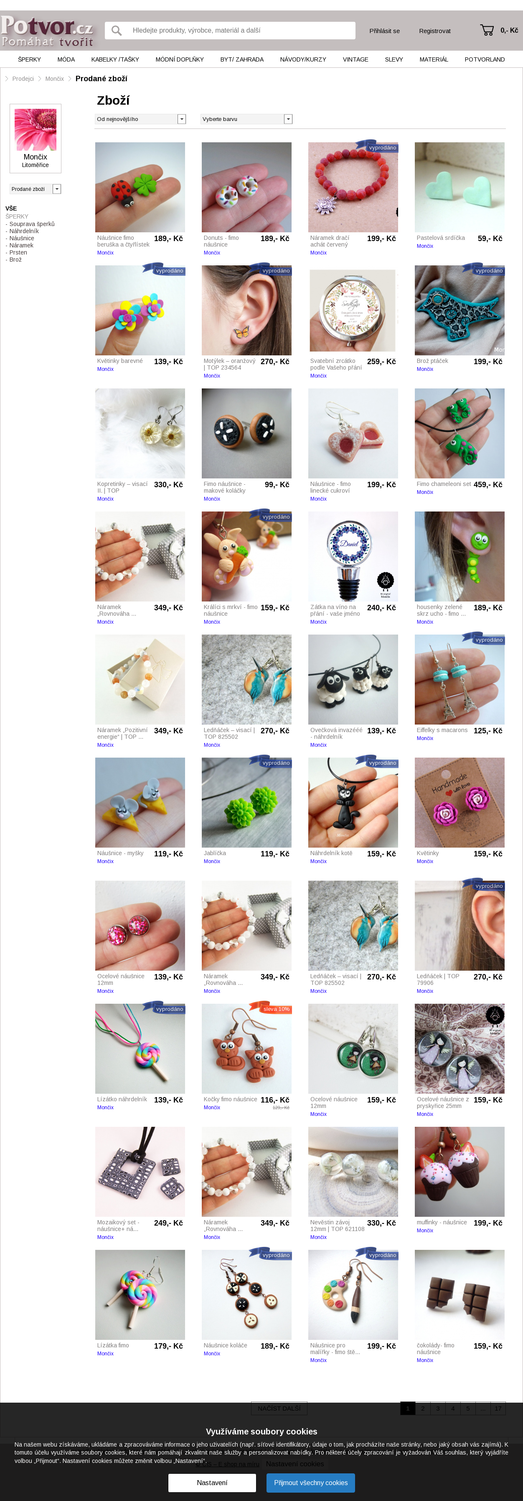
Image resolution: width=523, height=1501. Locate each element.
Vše (11, 208)
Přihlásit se (384, 30)
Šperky (29, 59)
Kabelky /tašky (115, 59)
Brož (16, 259)
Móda (66, 59)
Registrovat (435, 30)
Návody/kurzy (303, 59)
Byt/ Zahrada (242, 59)
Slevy (394, 59)
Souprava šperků (32, 224)
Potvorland (485, 59)
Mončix (55, 78)
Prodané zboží (101, 79)
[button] (288, 118)
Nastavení (212, 1482)
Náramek (21, 245)
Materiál (434, 59)
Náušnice (22, 238)
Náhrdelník (24, 231)
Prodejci (23, 78)
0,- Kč (509, 30)
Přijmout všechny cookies (311, 1482)
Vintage (355, 59)
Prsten (18, 252)
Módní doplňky (180, 59)
